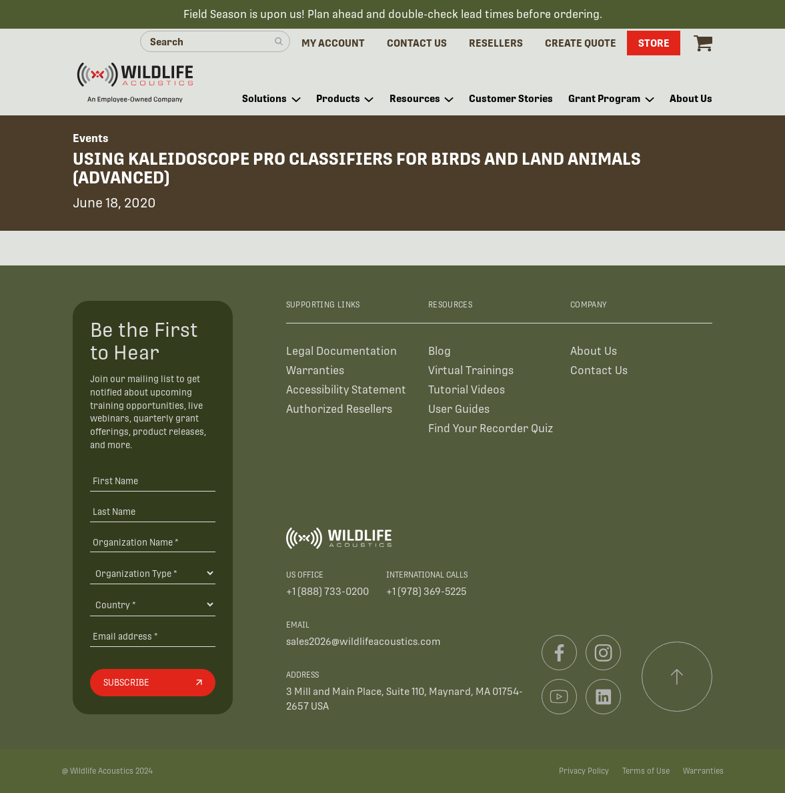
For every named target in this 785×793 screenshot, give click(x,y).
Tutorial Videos (466, 389)
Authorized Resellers (339, 409)
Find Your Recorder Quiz (490, 428)
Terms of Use (646, 771)
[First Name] (152, 481)
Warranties (315, 370)
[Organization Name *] (152, 542)
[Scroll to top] (677, 677)
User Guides (459, 409)
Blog (439, 351)
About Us (593, 351)
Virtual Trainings (471, 370)
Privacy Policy (584, 771)
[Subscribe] (152, 683)
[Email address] (152, 636)
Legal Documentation (341, 351)
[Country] (152, 604)
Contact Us (599, 370)
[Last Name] (152, 511)
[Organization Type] (152, 573)
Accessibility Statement (346, 389)
